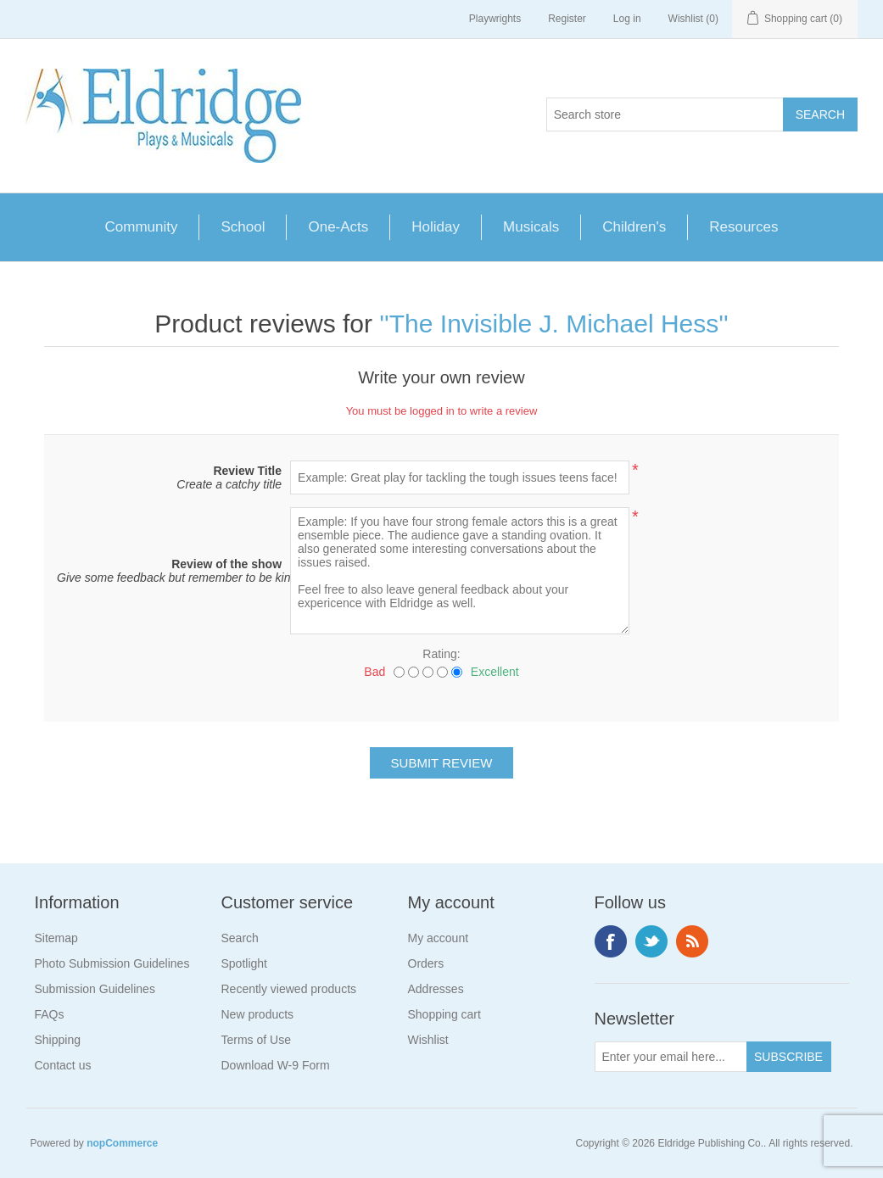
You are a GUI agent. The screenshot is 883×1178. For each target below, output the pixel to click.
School (243, 227)
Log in (627, 19)
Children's (634, 227)
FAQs (49, 1014)
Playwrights (495, 19)
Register (567, 19)
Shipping (58, 1040)
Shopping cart (444, 1014)
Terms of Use (256, 1040)
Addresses (436, 989)
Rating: (441, 654)
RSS (692, 941)
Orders (426, 963)
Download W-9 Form (275, 1065)
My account (438, 938)
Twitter (651, 941)
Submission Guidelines (95, 989)
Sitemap (56, 938)
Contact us (63, 1065)
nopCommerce (122, 1143)
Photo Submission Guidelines (112, 963)
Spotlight (244, 963)
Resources (743, 227)
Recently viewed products (289, 989)
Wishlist (428, 1040)
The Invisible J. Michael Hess (553, 324)
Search (240, 938)
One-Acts (338, 227)
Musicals (531, 227)
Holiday (435, 227)
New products (257, 1014)
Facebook (611, 941)
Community (141, 227)
